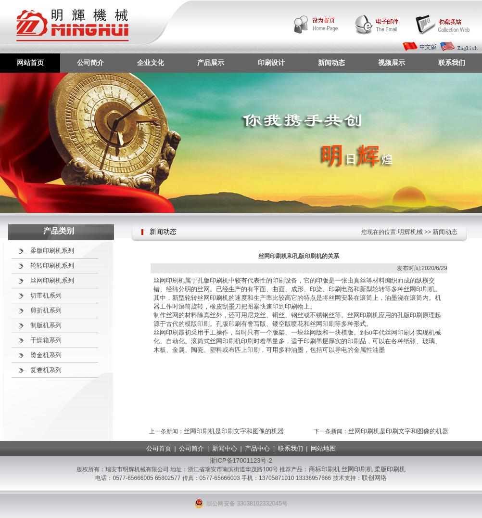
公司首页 (158, 448)
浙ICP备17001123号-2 (241, 460)
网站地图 (323, 448)
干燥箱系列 (46, 340)
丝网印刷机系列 (52, 280)
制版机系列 (46, 325)
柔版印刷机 (390, 469)
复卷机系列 (46, 370)
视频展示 (391, 62)
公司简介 (90, 62)
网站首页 (30, 62)
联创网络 (374, 477)
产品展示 (210, 62)
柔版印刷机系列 (52, 250)
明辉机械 (410, 231)
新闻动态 (331, 62)
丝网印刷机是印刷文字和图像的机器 (234, 431)
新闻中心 (224, 448)
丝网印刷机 (357, 469)
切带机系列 (46, 295)
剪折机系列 (46, 310)
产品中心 (257, 448)
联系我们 (451, 62)
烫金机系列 (46, 355)
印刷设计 (271, 62)
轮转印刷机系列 (52, 265)
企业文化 (150, 62)
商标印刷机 (324, 469)
